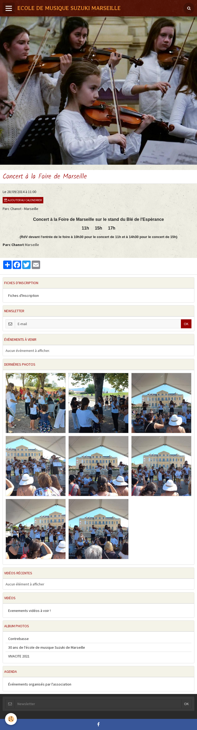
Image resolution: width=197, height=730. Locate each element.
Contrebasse (18, 638)
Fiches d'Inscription (23, 295)
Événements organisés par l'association (39, 684)
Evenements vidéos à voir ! (29, 610)
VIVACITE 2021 (19, 656)
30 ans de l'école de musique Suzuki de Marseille (46, 647)
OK (186, 323)
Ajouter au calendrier (23, 200)
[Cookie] (11, 719)
